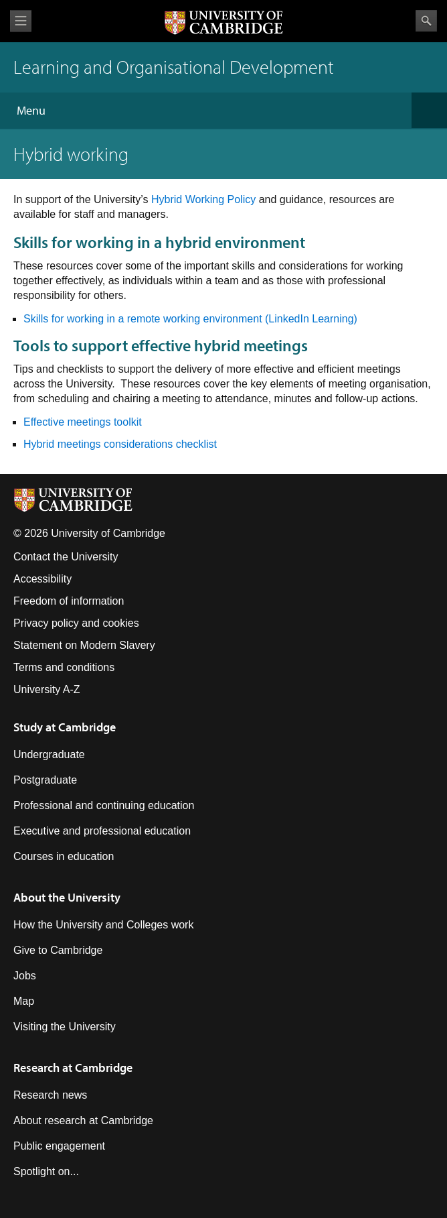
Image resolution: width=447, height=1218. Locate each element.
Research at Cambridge (72, 1067)
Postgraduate (45, 780)
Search (426, 21)
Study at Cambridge (64, 727)
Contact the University (65, 556)
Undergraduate (49, 754)
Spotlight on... (46, 1171)
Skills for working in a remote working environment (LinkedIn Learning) (190, 318)
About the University (66, 897)
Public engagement (59, 1146)
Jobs (24, 975)
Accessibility (42, 579)
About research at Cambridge (83, 1120)
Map (23, 1001)
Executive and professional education (102, 831)
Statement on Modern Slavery (84, 645)
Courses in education (63, 856)
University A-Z (46, 689)
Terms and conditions (63, 667)
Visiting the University (64, 1026)
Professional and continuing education (103, 805)
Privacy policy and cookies (76, 623)
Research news (50, 1095)
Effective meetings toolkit (82, 422)
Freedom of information (68, 601)
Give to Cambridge (57, 950)
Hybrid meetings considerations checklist (120, 444)
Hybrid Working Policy (203, 199)
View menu (20, 21)
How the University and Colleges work (103, 924)
